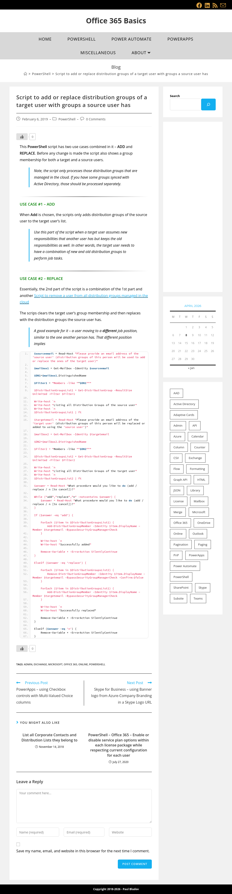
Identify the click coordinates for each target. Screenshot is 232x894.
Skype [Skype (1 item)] (202, 587)
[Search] (208, 104)
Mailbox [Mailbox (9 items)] (199, 501)
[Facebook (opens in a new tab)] (199, 5)
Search (175, 96)
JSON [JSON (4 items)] (177, 490)
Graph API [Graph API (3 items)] (180, 480)
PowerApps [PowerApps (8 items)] (197, 555)
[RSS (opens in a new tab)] (215, 5)
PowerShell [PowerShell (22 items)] (181, 577)
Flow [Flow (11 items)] (177, 469)
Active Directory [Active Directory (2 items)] (184, 404)
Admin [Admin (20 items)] (178, 425)
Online (83, 664)
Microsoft (55, 664)
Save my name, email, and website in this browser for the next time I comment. (83, 850)
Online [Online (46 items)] (178, 534)
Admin (28, 664)
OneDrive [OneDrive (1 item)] (203, 523)
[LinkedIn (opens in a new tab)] (207, 5)
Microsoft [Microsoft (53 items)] (198, 512)
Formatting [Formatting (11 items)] (197, 469)
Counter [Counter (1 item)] (199, 447)
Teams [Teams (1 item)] (198, 598)
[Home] (25, 74)
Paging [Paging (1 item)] (202, 544)
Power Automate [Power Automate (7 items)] (185, 566)
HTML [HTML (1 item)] (201, 480)
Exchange (40, 664)
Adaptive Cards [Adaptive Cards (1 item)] (184, 415)
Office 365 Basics (116, 20)
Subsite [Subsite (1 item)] (179, 598)
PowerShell (66, 119)
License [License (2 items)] (179, 501)
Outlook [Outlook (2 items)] (198, 534)
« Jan (191, 368)
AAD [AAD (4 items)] (176, 393)
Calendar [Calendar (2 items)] (197, 436)
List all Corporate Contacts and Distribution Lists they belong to (49, 737)
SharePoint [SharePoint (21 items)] (181, 587)
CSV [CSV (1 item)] (176, 458)
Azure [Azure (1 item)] (177, 436)
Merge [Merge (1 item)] (178, 512)
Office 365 (70, 664)
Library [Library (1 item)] (195, 490)
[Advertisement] (193, 207)
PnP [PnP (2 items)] (176, 555)
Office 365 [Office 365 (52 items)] (180, 523)
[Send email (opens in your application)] (222, 5)
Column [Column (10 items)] (179, 447)
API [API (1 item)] (194, 425)
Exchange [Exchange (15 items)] (195, 458)
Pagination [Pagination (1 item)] (181, 544)
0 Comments (96, 119)
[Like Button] (22, 136)
